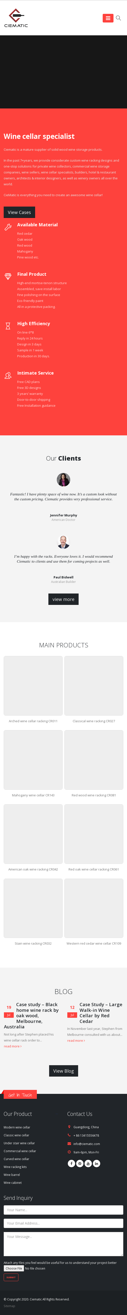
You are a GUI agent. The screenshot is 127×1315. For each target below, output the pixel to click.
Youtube (88, 1163)
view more (63, 599)
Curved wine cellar (16, 1159)
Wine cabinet (13, 1183)
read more (13, 1046)
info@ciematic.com (86, 1144)
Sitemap (9, 1306)
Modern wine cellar (17, 1127)
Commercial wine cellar (20, 1151)
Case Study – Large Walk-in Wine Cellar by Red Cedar (101, 1012)
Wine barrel (12, 1175)
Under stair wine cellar (19, 1143)
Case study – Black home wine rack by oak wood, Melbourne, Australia (31, 1015)
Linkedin (96, 1163)
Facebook (71, 1163)
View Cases (19, 212)
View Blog (63, 1071)
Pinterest (80, 1163)
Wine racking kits (15, 1167)
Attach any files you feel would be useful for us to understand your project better (60, 1265)
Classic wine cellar (16, 1135)
